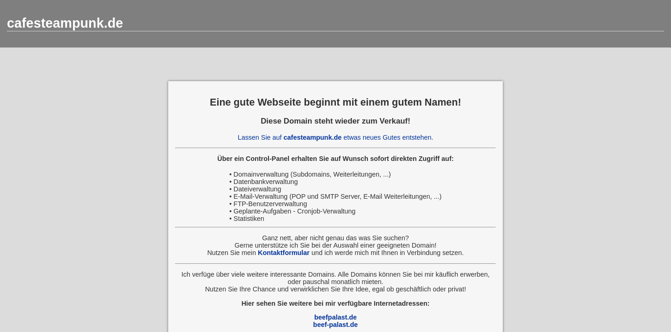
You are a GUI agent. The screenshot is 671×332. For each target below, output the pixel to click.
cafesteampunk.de (65, 23)
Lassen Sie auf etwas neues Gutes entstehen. (335, 137)
